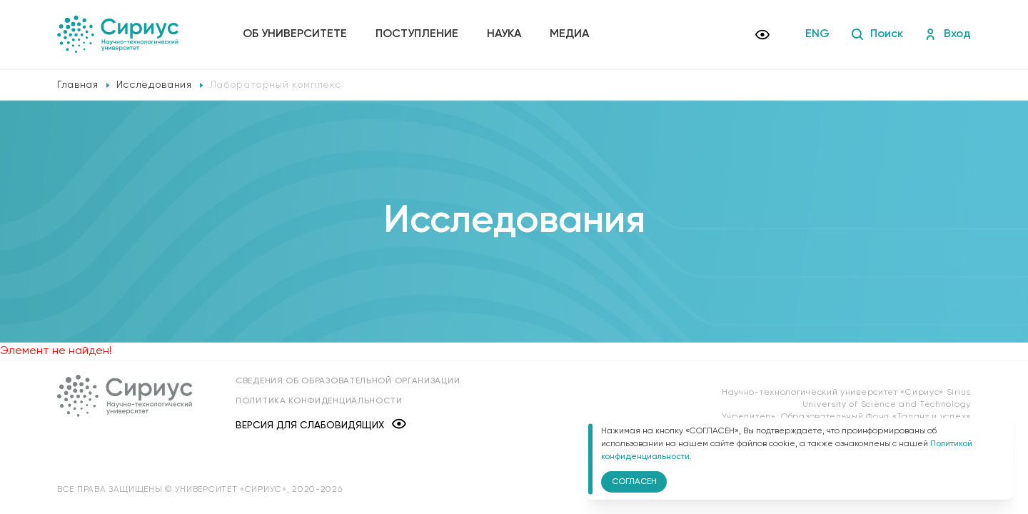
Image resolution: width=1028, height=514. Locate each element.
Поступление (417, 34)
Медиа (569, 34)
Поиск (877, 34)
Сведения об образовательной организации (348, 381)
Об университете (295, 34)
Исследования (154, 85)
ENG (817, 34)
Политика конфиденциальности (319, 401)
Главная (78, 85)
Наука (504, 34)
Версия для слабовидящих (321, 425)
